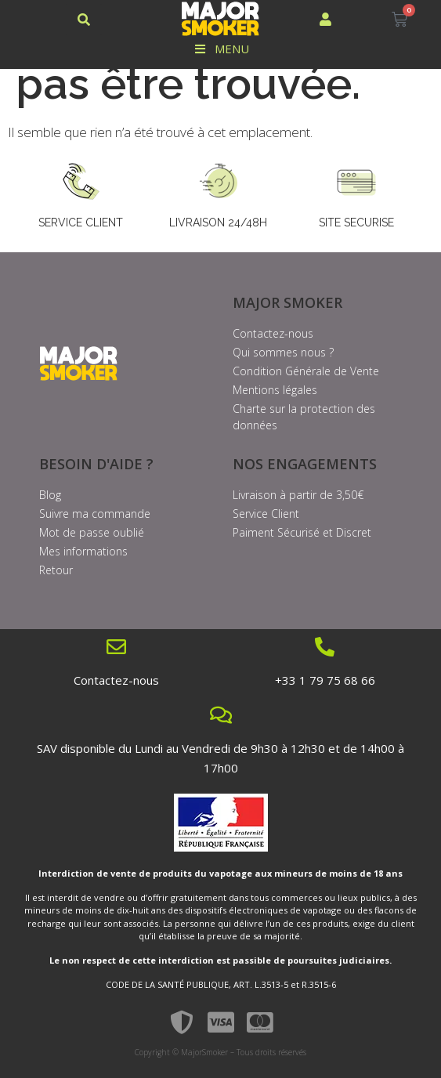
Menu (220, 49)
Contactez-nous (116, 680)
